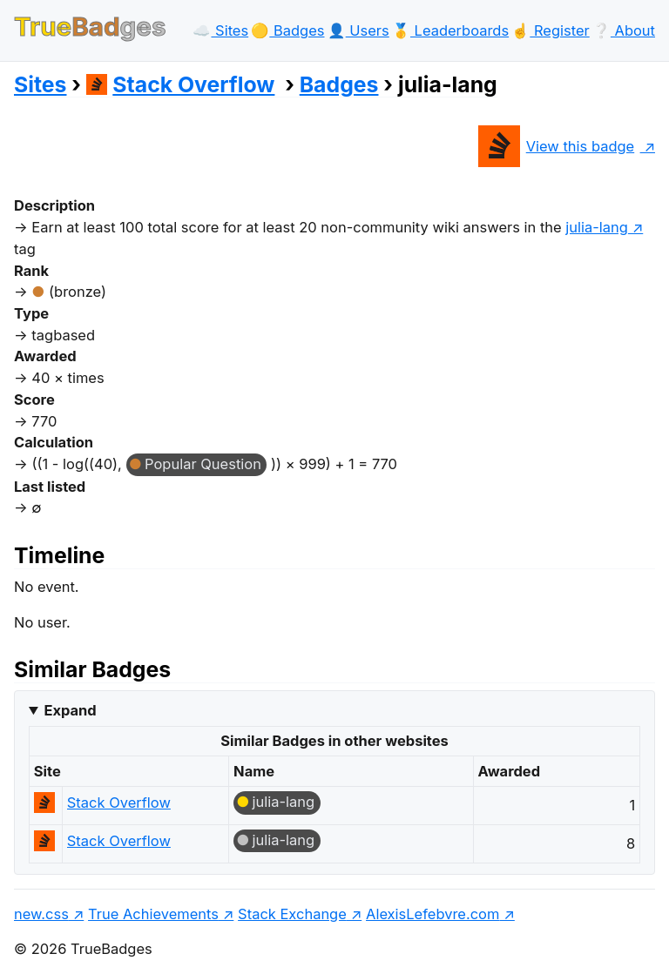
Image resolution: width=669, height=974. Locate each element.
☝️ (550, 30)
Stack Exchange (292, 914)
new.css (41, 914)
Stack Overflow (180, 84)
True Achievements (153, 914)
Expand (70, 710)
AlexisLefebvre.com (432, 914)
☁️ (220, 30)
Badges (339, 84)
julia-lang (596, 227)
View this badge (556, 146)
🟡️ (287, 30)
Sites (40, 84)
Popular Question (203, 464)
